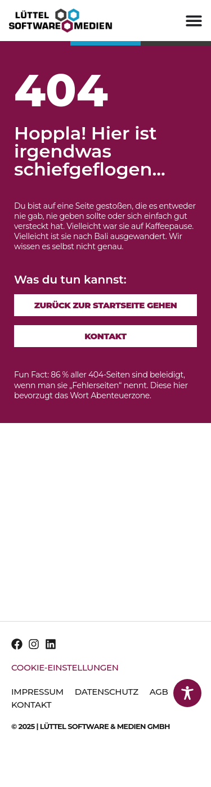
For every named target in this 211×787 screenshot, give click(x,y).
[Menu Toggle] (194, 20)
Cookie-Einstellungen (65, 667)
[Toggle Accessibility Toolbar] (187, 693)
